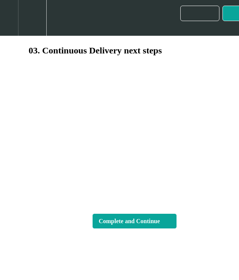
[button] (9, 18)
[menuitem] (32, 18)
